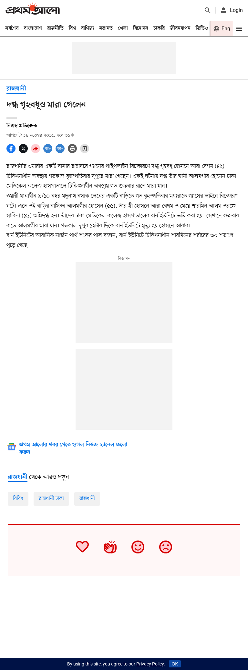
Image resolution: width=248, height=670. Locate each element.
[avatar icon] (231, 10)
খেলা (123, 28)
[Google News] (73, 449)
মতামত (106, 28)
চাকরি (159, 28)
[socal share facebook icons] (12, 151)
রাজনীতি (55, 28)
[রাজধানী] (17, 477)
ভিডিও (202, 28)
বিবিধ (18, 498)
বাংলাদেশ (33, 28)
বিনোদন (140, 28)
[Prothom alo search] (208, 10)
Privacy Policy (150, 663)
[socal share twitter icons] (25, 151)
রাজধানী (16, 89)
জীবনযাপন (180, 28)
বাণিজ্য (87, 28)
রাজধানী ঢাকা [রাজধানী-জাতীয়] (51, 498)
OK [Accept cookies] (174, 663)
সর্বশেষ (12, 28)
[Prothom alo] (32, 10)
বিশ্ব (72, 28)
